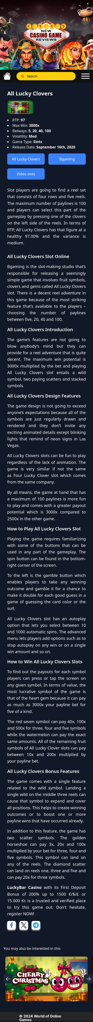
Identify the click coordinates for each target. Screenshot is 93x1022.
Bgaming (67, 159)
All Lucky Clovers (26, 159)
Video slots (26, 173)
